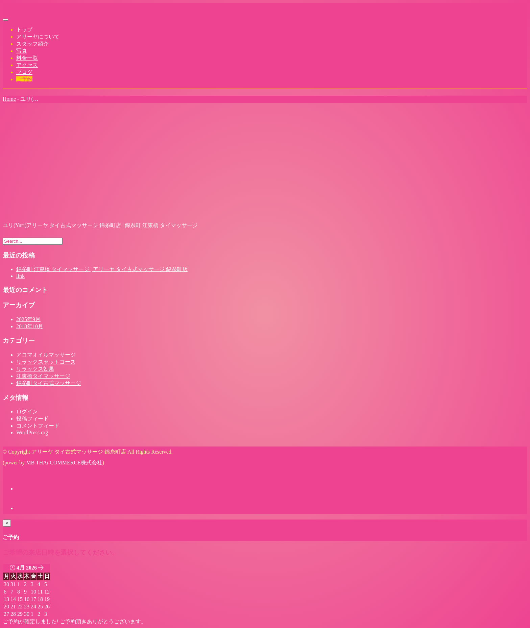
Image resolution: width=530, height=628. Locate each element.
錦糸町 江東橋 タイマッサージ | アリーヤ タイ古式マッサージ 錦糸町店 (102, 269)
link (20, 276)
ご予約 (24, 79)
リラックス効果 (35, 369)
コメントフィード (37, 426)
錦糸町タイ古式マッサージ (48, 383)
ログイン (27, 411)
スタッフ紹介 (32, 44)
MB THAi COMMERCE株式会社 (64, 462)
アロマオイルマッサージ (46, 355)
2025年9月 (28, 319)
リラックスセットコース (46, 362)
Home (9, 99)
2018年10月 (29, 326)
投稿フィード (32, 418)
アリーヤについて (37, 37)
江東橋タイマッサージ (43, 376)
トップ (24, 29)
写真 (21, 51)
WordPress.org (32, 432)
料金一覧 (27, 58)
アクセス (27, 65)
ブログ (24, 72)
